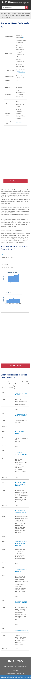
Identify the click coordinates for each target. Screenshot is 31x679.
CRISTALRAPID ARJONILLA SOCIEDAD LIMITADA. (21, 569)
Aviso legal (15, 670)
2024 (3, 261)
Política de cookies (15, 672)
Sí (2, 254)
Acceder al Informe (15, 181)
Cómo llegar (21, 72)
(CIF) (23, 37)
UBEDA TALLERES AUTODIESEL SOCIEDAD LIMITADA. (21, 452)
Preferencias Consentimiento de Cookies (15, 673)
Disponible (19, 122)
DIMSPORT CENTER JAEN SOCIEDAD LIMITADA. (21, 484)
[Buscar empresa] (13, 7)
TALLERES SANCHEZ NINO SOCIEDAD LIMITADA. (21, 543)
